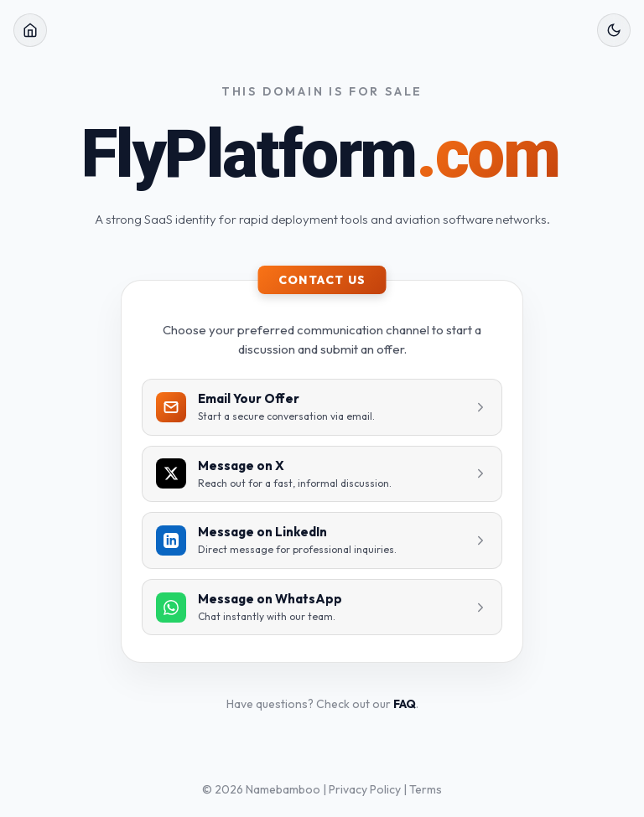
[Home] (30, 30)
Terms (425, 789)
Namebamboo (283, 789)
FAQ (404, 703)
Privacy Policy (365, 789)
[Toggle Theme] (614, 30)
